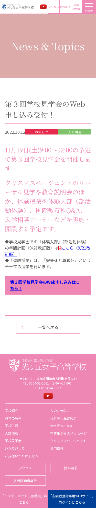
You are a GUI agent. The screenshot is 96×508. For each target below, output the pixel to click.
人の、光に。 (60, 410)
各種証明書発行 (25, 480)
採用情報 (56, 448)
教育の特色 (13, 418)
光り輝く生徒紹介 (63, 418)
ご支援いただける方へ (21, 455)
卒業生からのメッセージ (68, 433)
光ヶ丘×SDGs (61, 425)
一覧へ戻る (48, 327)
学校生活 (11, 425)
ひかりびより (15, 448)
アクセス (54, 6)
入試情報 (11, 433)
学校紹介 (11, 410)
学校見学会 (13, 440)
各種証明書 (76, 7)
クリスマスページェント (68, 440)
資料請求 (65, 6)
